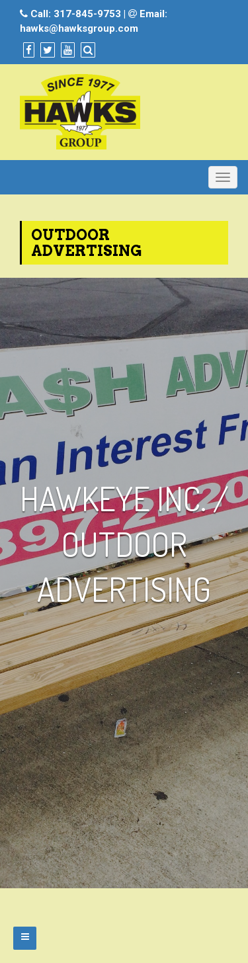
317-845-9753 (87, 14)
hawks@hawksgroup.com (79, 28)
